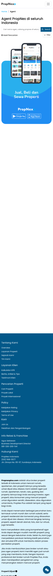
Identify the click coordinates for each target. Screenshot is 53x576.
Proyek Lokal (7, 392)
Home (4, 11)
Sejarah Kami (7, 355)
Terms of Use (7, 415)
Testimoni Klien (8, 377)
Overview (5, 347)
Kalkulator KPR (8, 370)
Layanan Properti (9, 351)
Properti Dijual (9, 571)
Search (46, 29)
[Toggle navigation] (48, 4)
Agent (13, 11)
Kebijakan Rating (9, 407)
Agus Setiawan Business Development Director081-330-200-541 (16, 443)
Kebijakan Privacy (9, 411)
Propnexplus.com (10, 480)
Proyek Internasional (10, 396)
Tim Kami (5, 359)
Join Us (4, 424)
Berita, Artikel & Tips (10, 374)
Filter (47, 35)
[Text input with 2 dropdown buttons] (21, 29)
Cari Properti (7, 389)
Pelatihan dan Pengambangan (16, 428)
